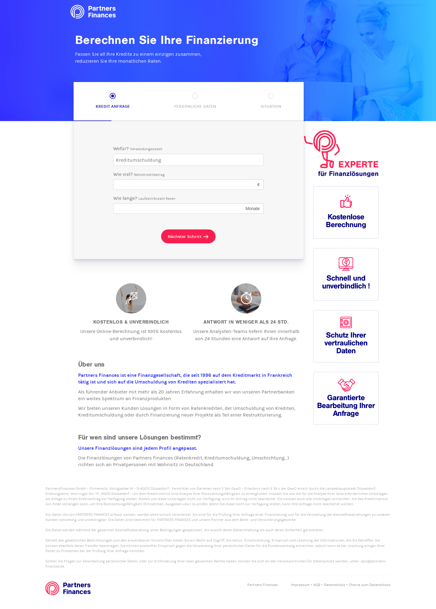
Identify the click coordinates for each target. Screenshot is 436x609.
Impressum (300, 585)
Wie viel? (139, 174)
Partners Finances (262, 585)
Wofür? (138, 148)
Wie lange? (144, 198)
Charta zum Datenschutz (370, 585)
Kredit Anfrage (113, 106)
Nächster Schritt (188, 237)
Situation (270, 106)
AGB (316, 585)
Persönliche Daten (195, 106)
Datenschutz (334, 585)
